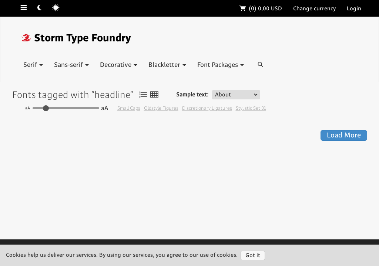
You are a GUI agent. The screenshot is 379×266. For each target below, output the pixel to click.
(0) (260, 8)
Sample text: (192, 95)
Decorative (118, 65)
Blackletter (167, 65)
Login (354, 8)
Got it (252, 255)
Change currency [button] (314, 8)
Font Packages (220, 65)
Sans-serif (71, 65)
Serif (33, 65)
